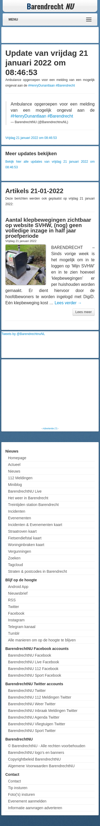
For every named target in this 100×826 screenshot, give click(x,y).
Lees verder (68, 303)
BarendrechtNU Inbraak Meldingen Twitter (42, 710)
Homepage (17, 458)
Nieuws (14, 471)
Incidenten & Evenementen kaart (35, 525)
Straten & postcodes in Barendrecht (37, 571)
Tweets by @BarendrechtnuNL (23, 334)
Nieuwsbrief (17, 593)
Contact (14, 781)
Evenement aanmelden (27, 801)
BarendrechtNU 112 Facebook (33, 669)
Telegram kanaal (21, 627)
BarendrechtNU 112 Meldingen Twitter (39, 697)
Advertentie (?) (50, 428)
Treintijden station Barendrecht (33, 504)
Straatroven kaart (22, 531)
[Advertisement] (54, 35)
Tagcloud (15, 565)
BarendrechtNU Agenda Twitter (33, 717)
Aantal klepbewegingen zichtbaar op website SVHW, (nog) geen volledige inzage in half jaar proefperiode (48, 228)
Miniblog (15, 484)
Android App (18, 587)
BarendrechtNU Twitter (27, 690)
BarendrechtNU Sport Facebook (34, 675)
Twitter (13, 607)
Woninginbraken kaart (26, 545)
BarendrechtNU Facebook (29, 655)
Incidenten (16, 511)
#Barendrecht (65, 85)
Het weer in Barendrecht (28, 498)
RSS (12, 600)
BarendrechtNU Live (25, 491)
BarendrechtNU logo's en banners (36, 752)
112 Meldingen (20, 478)
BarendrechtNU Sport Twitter (32, 730)
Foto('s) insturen (21, 794)
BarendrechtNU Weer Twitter (31, 704)
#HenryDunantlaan (41, 85)
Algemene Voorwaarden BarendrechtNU (41, 766)
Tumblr (13, 633)
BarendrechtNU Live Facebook (33, 662)
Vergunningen (19, 551)
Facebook (16, 613)
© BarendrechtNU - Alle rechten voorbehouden (46, 746)
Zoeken (14, 558)
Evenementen (19, 518)
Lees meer (83, 312)
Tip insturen (17, 788)
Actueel (14, 464)
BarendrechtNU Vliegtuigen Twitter (36, 724)
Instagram (16, 620)
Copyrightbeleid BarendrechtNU (34, 759)
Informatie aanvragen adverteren (35, 808)
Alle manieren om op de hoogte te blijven (42, 640)
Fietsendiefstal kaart (24, 538)
